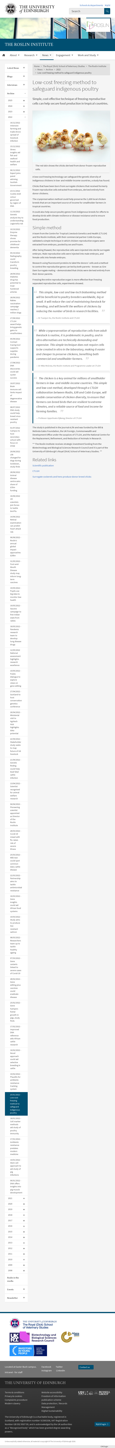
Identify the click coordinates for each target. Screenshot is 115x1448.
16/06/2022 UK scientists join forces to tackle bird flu (15, 503)
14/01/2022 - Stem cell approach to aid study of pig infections (15, 1167)
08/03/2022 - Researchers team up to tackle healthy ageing (15, 945)
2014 (10, 1237)
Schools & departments (91, 5)
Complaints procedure (16, 1399)
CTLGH (35, 470)
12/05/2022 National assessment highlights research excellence (15, 658)
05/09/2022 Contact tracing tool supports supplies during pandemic (15, 348)
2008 (10, 1270)
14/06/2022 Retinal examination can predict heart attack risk (15, 524)
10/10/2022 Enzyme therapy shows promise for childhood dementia (15, 238)
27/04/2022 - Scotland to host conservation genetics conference (16, 699)
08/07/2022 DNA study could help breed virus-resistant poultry (15, 415)
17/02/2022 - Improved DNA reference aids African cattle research (15, 1035)
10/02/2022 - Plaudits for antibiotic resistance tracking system (15, 1081)
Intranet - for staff (13, 1372)
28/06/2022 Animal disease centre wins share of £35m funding (15, 481)
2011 (10, 1254)
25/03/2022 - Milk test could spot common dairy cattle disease (15, 862)
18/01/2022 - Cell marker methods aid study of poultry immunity (15, 1126)
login (105, 1446)
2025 (10, 100)
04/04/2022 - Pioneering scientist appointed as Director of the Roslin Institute (15, 815)
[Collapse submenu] (25, 93)
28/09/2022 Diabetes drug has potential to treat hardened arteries (15, 283)
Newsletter (12, 1297)
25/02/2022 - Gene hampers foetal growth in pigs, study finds (15, 1011)
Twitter (59, 1366)
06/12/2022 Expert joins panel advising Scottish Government (16, 178)
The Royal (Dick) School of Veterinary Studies (64, 66)
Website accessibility (51, 1392)
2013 (10, 1242)
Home (37, 66)
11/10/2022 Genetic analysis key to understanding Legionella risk (16, 217)
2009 (10, 1265)
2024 (10, 106)
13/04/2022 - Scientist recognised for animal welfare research (15, 791)
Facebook (46, 1366)
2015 (10, 1231)
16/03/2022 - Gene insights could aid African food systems (15, 904)
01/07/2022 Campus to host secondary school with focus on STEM (15, 437)
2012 (10, 1248)
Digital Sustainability (51, 1410)
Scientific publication (43, 465)
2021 (10, 1198)
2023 (10, 111)
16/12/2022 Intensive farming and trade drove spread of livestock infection (15, 131)
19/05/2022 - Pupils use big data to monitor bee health (15, 594)
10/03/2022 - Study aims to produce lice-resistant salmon (15, 924)
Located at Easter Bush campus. (21, 1366)
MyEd (107, 5)
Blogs (9, 76)
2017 (10, 1220)
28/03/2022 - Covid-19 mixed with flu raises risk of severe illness (15, 840)
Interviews (12, 85)
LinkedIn (58, 1370)
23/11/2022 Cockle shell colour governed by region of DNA (15, 198)
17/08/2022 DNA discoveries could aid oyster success (15, 370)
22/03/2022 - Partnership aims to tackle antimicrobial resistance (16, 883)
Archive (10, 93)
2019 (10, 1209)
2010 (10, 1259)
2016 (10, 1226)
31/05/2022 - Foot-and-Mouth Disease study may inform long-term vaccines (15, 572)
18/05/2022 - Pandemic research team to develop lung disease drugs (15, 635)
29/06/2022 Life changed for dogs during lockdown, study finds (15, 459)
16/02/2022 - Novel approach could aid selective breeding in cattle (15, 1059)
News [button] (45, 55)
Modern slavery (12, 1403)
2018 (10, 1215)
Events (10, 1289)
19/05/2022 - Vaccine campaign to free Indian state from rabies (15, 613)
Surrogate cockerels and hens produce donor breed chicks (61, 476)
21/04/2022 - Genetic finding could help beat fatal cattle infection (15, 769)
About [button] (13, 55)
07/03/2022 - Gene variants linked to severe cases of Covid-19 (15, 966)
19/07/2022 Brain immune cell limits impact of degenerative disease (16, 392)
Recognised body (18, 1427)
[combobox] (86, 11)
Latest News (13, 68)
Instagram (46, 1370)
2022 (10, 117)
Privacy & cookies (13, 1396)
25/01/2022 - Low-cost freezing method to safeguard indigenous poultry (15, 1103)
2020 (10, 1204)
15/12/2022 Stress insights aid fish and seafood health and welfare (15, 155)
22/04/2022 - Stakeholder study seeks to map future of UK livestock (15, 746)
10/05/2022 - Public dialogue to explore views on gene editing (15, 678)
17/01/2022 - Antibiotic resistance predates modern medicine (15, 1147)
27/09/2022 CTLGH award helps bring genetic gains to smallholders (16, 326)
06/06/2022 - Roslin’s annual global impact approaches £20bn (15, 546)
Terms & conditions (14, 1392)
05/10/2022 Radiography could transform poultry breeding (16, 260)
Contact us (86, 1367)
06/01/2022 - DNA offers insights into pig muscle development (16, 1186)
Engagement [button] (63, 55)
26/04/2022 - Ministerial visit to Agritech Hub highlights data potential (15, 723)
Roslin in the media (13, 1279)
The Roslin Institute (97, 66)
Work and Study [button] (87, 55)
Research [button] (29, 55)
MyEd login (102, 1424)
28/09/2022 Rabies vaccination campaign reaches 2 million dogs (15, 305)
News (40, 69)
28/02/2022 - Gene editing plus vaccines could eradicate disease (15, 988)
